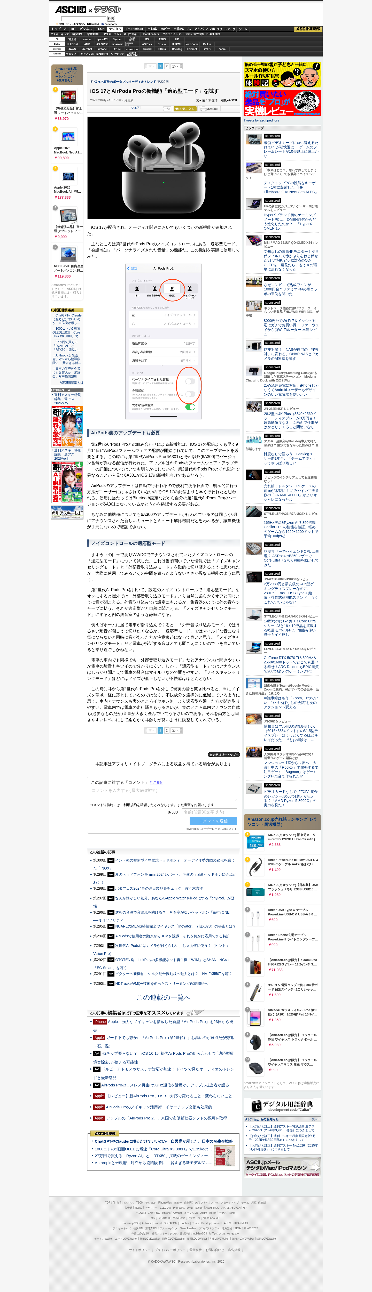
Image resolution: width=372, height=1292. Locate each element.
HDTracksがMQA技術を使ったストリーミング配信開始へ (161, 983)
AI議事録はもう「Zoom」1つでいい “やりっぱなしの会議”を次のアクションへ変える (291, 702)
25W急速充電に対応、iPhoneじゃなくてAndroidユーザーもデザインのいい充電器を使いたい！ (291, 389)
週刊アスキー (131, 34)
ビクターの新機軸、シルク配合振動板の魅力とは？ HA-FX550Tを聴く (173, 974)
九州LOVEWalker (219, 1238)
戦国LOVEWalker (266, 1238)
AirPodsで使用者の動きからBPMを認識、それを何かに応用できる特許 (172, 936)
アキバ (199, 29)
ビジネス (86, 29)
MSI (147, 39)
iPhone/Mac (134, 29)
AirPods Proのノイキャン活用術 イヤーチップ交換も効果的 (159, 1107)
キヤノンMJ (87, 54)
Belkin (207, 44)
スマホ (210, 29)
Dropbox (147, 49)
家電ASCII (93, 34)
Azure (117, 49)
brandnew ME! (132, 54)
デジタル (105, 9)
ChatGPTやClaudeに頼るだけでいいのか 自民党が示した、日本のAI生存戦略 (164, 1141)
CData (162, 49)
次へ (175, 66)
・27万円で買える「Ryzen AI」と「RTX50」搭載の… (66, 346)
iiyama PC (179, 1207)
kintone (102, 49)
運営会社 (195, 1250)
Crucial (162, 44)
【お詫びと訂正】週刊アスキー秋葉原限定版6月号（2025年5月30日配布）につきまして (282, 1138)
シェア (135, 107)
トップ (55, 29)
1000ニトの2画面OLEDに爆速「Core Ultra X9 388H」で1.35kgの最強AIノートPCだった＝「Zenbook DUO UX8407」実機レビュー (209, 1149)
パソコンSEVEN (132, 39)
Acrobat (87, 49)
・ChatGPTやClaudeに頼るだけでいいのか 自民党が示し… (67, 319)
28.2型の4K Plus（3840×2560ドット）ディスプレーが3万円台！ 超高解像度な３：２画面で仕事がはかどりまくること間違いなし (291, 420)
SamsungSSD (129, 44)
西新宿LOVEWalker (173, 1238)
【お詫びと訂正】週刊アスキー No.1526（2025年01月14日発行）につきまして (283, 1147)
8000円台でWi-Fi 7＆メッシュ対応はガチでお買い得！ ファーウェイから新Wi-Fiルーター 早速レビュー (291, 327)
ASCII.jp (70, 9)
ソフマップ (117, 54)
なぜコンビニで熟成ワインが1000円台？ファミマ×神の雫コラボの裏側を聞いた (290, 289)
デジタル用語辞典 (180, 1233)
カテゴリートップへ (224, 754)
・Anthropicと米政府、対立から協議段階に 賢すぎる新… (66, 359)
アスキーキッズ (60, 34)
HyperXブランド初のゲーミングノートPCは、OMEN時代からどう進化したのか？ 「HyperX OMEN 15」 (290, 221)
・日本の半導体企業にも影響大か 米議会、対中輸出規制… (66, 372)
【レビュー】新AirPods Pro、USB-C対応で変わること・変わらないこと (169, 1096)
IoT (73, 29)
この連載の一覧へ (163, 997)
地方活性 (198, 34)
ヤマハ (207, 49)
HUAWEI (177, 44)
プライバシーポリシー (169, 1250)
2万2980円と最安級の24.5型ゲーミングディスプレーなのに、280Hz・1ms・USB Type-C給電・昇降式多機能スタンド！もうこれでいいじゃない (291, 593)
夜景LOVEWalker (197, 1238)
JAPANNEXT (102, 54)
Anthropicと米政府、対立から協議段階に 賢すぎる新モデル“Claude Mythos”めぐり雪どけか (176, 1162)
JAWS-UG (154, 1213)
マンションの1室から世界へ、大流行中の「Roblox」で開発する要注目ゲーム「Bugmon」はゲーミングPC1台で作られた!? (291, 769)
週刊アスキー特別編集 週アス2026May (67, 399)
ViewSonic (192, 44)
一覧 (167, 108)
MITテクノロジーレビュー (224, 1233)
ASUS (162, 39)
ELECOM (72, 44)
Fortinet (192, 49)
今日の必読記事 (140, 1233)
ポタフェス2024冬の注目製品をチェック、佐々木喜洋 (159, 888)
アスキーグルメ (112, 34)
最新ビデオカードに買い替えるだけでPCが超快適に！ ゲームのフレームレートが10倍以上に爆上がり (291, 149)
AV (190, 29)
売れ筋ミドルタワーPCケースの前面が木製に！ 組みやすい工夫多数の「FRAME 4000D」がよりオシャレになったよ (291, 492)
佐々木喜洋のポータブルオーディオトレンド (125, 82)
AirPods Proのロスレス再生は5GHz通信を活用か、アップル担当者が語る (165, 1085)
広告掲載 (234, 1250)
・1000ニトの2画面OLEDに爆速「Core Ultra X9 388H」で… (66, 332)
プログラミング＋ (209, 1228)
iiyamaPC (102, 39)
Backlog (177, 49)
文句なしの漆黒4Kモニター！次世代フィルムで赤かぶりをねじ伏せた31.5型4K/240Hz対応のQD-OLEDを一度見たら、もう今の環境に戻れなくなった (291, 260)
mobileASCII (200, 1233)
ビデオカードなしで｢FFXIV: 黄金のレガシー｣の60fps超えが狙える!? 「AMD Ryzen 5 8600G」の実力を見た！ (291, 798)
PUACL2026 (213, 34)
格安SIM (77, 34)
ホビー (165, 29)
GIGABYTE (117, 44)
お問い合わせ (215, 1250)
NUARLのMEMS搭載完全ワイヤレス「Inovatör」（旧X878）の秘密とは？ (175, 926)
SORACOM (170, 1223)
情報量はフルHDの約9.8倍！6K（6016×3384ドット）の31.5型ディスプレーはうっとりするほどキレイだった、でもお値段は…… (291, 733)
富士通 (72, 39)
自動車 (152, 29)
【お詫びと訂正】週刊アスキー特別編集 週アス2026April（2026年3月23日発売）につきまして (282, 1128)
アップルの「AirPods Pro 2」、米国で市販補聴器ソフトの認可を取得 (166, 1118)
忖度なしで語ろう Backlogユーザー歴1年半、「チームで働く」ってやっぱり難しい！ (290, 458)
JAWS (72, 49)
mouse (87, 39)
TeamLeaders (151, 34)
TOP (107, 1202)
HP (177, 39)
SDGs (188, 34)
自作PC (179, 29)
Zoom (222, 49)
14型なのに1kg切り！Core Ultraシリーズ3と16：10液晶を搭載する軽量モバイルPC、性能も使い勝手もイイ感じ (290, 628)
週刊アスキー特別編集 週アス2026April (67, 454)
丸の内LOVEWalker (243, 1238)
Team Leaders (188, 1228)
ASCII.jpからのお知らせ (262, 1119)
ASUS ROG (102, 44)
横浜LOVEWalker (150, 1238)
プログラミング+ (172, 34)
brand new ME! (211, 1218)
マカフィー (72, 54)
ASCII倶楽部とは (71, 382)
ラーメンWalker (103, 1238)
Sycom (117, 39)
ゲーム (243, 29)
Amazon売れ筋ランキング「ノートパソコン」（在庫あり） (66, 74)
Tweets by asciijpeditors (261, 120)
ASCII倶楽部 (308, 29)
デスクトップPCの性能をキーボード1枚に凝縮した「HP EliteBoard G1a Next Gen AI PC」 (291, 187)
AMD (87, 44)
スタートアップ (226, 29)
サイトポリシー (140, 1250)
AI (65, 29)
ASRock (147, 44)
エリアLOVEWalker (126, 1238)
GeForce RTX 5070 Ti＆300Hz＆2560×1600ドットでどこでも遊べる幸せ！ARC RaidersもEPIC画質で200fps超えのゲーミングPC (291, 664)
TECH (100, 29)
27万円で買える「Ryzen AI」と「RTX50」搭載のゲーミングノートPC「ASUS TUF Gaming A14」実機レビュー (192, 1155)
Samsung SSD (131, 1223)
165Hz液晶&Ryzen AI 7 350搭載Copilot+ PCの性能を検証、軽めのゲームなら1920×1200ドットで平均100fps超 (291, 529)
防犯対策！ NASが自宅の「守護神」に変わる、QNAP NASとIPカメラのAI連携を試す (291, 354)
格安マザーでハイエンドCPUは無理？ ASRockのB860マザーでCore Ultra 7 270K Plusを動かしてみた (291, 558)
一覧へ (313, 1119)
